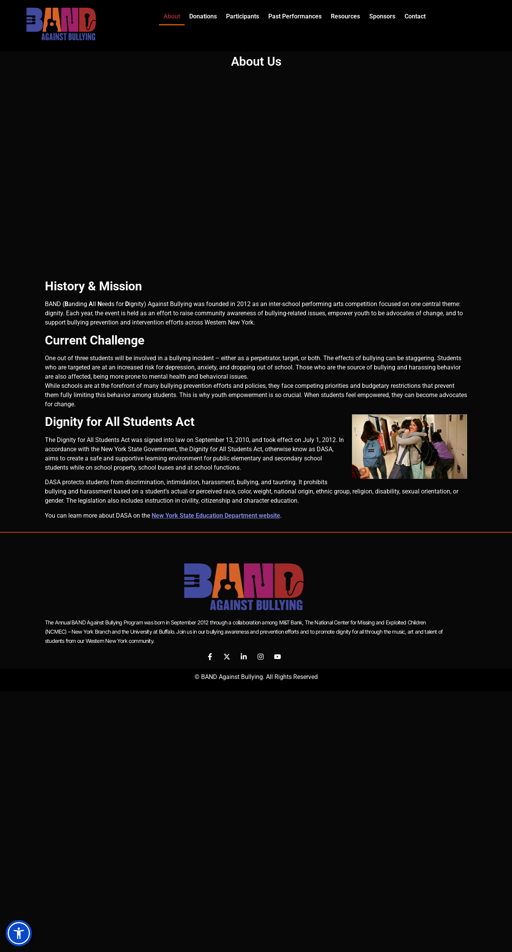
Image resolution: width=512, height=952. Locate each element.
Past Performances (295, 16)
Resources (345, 16)
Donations (203, 16)
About (172, 16)
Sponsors (382, 16)
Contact (415, 16)
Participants (242, 16)
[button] (19, 933)
